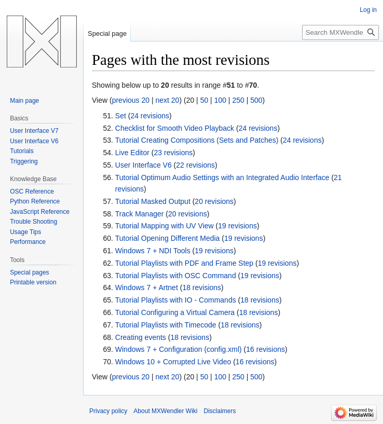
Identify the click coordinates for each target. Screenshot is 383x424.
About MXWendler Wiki (165, 411)
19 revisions (237, 226)
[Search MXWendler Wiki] (340, 32)
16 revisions (265, 349)
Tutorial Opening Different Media (167, 238)
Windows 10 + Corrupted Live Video (173, 362)
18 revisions (201, 287)
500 (256, 100)
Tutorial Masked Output (152, 201)
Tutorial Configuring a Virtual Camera (175, 312)
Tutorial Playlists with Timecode (165, 325)
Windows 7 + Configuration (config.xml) (178, 349)
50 (204, 100)
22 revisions (195, 165)
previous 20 (130, 100)
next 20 (167, 100)
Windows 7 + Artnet (146, 287)
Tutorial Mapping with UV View (164, 226)
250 (238, 100)
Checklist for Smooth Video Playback (174, 128)
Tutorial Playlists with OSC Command (175, 275)
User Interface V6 (143, 165)
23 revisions (173, 152)
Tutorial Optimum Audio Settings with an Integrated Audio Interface (222, 177)
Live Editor (132, 152)
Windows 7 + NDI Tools (152, 251)
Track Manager (139, 214)
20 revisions (214, 201)
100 (220, 100)
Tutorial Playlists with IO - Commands (175, 300)
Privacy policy (108, 411)
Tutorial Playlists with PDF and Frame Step (184, 263)
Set (120, 116)
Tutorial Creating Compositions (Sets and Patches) (197, 140)
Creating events (140, 337)
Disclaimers (220, 411)
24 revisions (149, 116)
